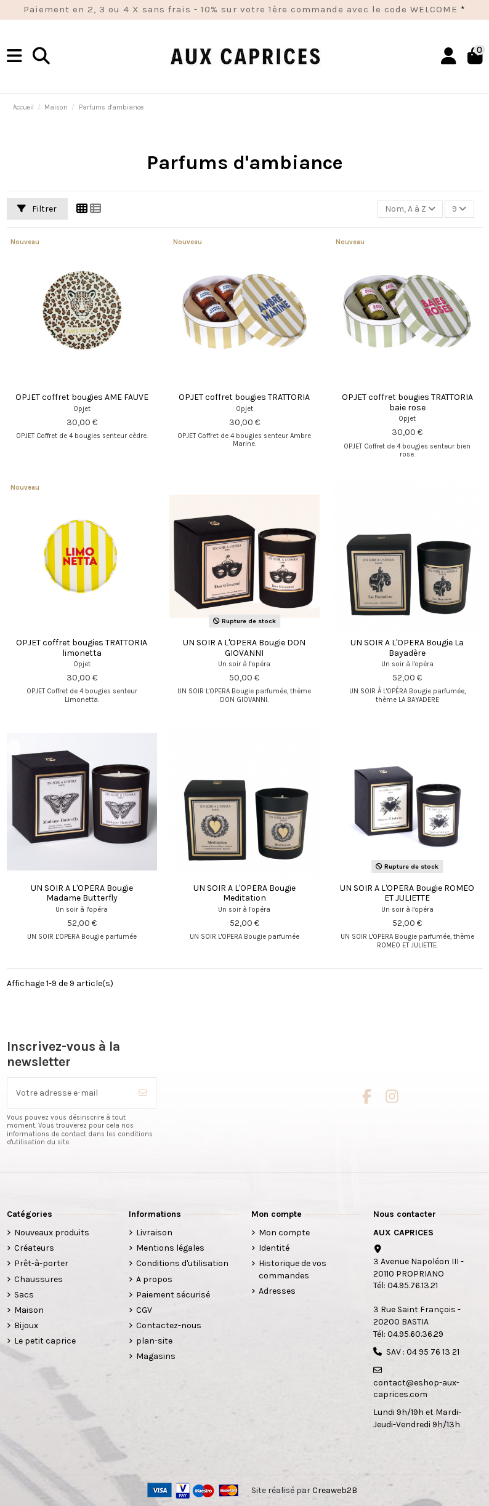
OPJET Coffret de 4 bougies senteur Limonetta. (81, 695)
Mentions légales (170, 1248)
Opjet (82, 409)
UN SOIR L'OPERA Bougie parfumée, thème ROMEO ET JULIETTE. (407, 941)
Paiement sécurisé (173, 1294)
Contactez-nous (168, 1325)
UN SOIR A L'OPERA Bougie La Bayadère (407, 647)
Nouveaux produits (51, 1232)
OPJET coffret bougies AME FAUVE (81, 397)
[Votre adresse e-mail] (69, 1093)
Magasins (156, 1356)
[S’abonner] (143, 1093)
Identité (274, 1248)
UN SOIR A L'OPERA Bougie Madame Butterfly (82, 893)
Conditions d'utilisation (182, 1263)
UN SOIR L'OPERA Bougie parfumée (82, 937)
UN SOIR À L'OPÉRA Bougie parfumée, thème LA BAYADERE (407, 695)
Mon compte (284, 1232)
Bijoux (26, 1325)
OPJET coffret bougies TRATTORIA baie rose (407, 402)
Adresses (277, 1291)
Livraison (154, 1232)
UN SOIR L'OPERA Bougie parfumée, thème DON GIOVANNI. (244, 695)
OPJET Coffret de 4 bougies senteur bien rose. (407, 450)
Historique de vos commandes (292, 1269)
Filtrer (37, 209)
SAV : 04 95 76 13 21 (422, 1352)
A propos (154, 1279)
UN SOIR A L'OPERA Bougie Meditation (244, 893)
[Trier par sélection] (410, 209)
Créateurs (34, 1248)
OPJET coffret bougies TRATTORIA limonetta (81, 647)
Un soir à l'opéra (244, 664)
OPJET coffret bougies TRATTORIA (244, 397)
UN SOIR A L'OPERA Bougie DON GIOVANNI (244, 647)
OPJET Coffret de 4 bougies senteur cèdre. (82, 436)
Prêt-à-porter (41, 1263)
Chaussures (38, 1279)
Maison (29, 1310)
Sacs (24, 1294)
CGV (144, 1310)
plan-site (154, 1341)
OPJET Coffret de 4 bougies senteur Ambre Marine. (244, 440)
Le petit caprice (45, 1341)
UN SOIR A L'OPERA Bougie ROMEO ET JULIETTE (407, 893)
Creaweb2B (334, 1490)
